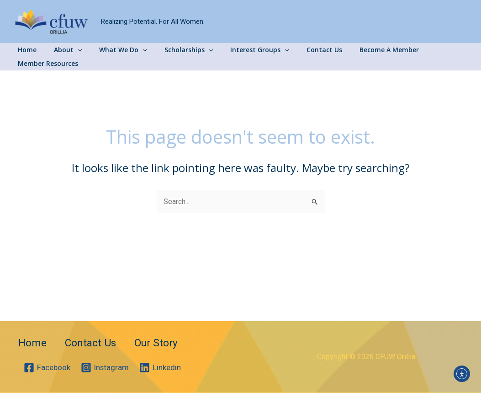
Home (26, 49)
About (63, 50)
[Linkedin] (161, 368)
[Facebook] (47, 368)
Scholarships (174, 50)
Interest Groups (240, 50)
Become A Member (361, 49)
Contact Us (300, 49)
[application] (73, 50)
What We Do (113, 50)
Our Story (159, 340)
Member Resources (433, 49)
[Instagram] (105, 368)
